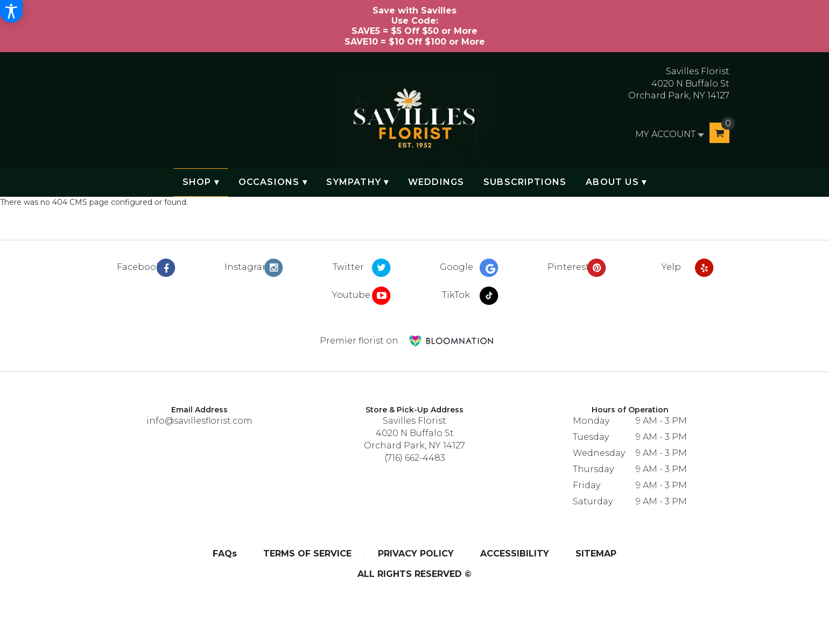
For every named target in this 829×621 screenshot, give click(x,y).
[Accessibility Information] (11, 11)
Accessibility (514, 553)
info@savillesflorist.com (199, 421)
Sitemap (595, 553)
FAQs (225, 553)
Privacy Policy (416, 553)
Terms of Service (307, 553)
